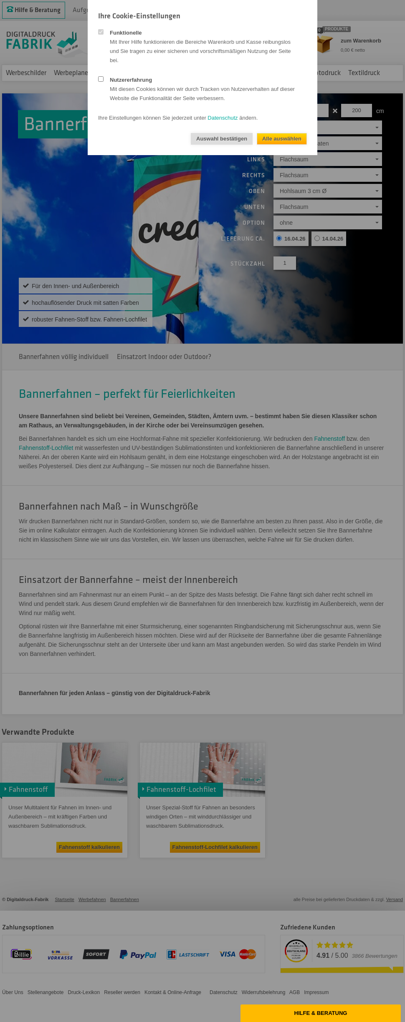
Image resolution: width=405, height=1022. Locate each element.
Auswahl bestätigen (221, 139)
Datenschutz (223, 118)
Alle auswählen (281, 139)
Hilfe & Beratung (320, 1013)
